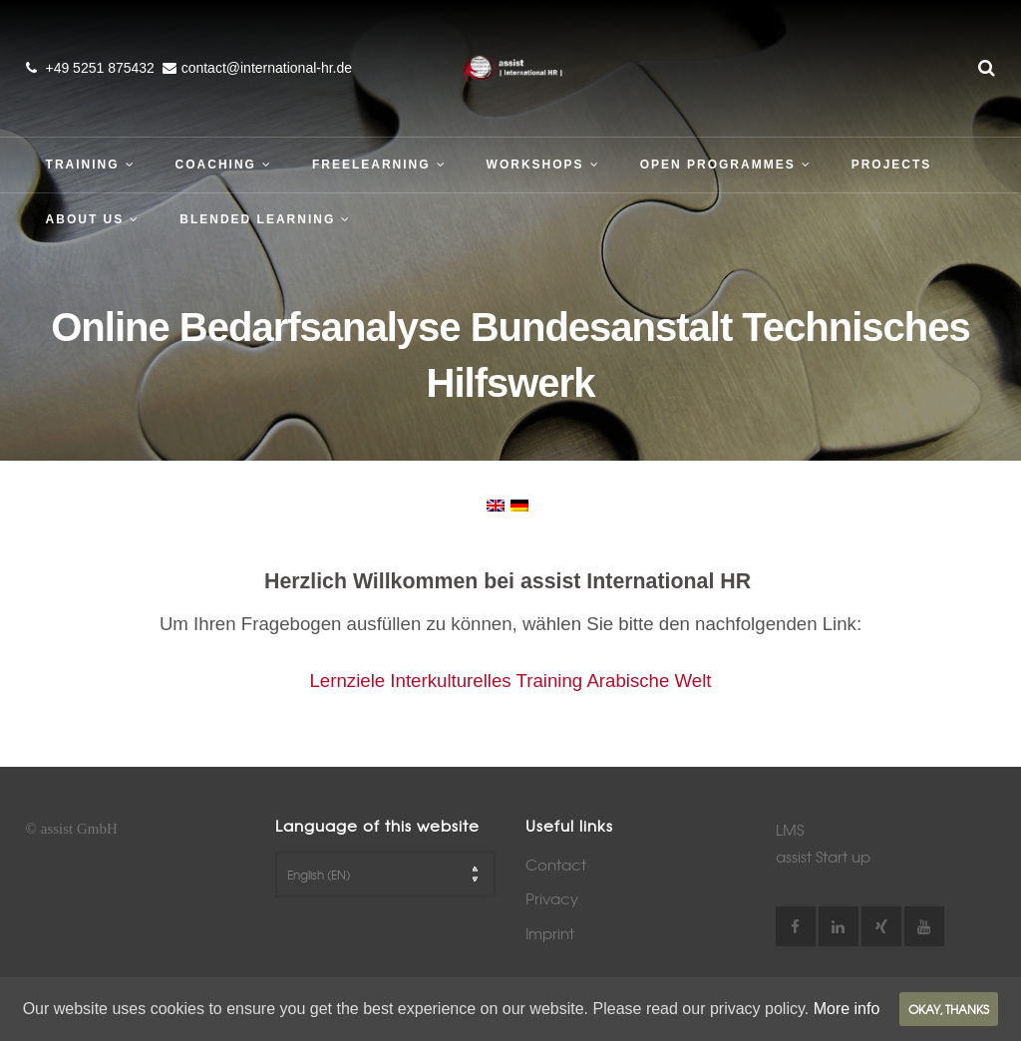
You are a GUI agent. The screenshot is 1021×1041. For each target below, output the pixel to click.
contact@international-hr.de (266, 68)
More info (847, 1008)
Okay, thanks (948, 1009)
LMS (790, 830)
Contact (555, 864)
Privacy (551, 898)
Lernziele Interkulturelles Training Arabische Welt (510, 680)
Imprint (549, 933)
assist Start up (823, 857)
